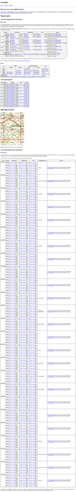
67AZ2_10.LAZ (12, 279)
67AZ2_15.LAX (23, 345)
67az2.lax (26, 33)
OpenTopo (20, 147)
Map (1, 5)
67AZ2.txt (39, 36)
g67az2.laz (12, 40)
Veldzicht (32, 11)
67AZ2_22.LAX (23, 436)
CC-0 (43, 72)
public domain (58, 33)
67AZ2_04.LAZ (12, 201)
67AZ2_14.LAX (23, 332)
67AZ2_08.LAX (23, 253)
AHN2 (20, 60)
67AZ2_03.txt (32, 188)
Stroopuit (7, 13)
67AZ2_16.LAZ (12, 358)
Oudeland (25, 13)
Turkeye (71, 11)
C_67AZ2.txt (39, 46)
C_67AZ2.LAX (27, 46)
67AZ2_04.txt (32, 201)
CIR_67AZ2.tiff (10, 85)
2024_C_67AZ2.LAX (28, 54)
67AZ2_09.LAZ (12, 266)
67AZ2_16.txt (32, 358)
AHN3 (23, 60)
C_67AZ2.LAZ (13, 46)
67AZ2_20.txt (32, 410)
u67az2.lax (26, 41)
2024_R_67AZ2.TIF (20, 76)
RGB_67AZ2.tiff (10, 84)
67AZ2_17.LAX (23, 371)
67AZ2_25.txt (32, 475)
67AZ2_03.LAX (23, 188)
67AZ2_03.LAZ (12, 188)
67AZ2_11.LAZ (12, 292)
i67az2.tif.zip (36, 70)
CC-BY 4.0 (26, 84)
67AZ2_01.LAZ (12, 162)
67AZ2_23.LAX (23, 449)
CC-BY (58, 52)
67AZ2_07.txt (32, 240)
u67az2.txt (39, 41)
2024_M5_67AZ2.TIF (28, 76)
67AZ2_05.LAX (23, 214)
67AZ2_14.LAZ (12, 332)
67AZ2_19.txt (32, 397)
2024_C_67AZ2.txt (40, 54)
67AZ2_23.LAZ (12, 449)
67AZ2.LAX (26, 36)
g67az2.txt (39, 40)
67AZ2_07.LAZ (12, 240)
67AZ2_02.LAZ (12, 175)
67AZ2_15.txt (32, 345)
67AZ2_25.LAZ (12, 475)
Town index (5, 5)
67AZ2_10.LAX (23, 279)
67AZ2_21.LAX (23, 423)
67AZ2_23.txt (32, 449)
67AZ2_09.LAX (23, 266)
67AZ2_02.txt (32, 175)
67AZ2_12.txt (32, 305)
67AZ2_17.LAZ (12, 371)
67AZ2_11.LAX (23, 292)
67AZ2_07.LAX (23, 240)
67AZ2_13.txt (32, 319)
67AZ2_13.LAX (23, 319)
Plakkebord (42, 11)
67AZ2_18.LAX (23, 384)
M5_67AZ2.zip (27, 72)
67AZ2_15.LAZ (12, 345)
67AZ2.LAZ (12, 36)
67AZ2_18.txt (32, 384)
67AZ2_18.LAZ (12, 384)
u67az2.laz (12, 41)
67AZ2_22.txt (32, 436)
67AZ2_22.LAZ (12, 436)
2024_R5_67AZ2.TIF (11, 76)
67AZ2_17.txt (32, 371)
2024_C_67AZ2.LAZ (14, 54)
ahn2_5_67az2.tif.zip (28, 70)
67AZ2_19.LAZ (12, 397)
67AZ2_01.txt (32, 162)
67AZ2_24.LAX (23, 462)
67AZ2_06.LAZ (12, 227)
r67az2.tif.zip (18, 70)
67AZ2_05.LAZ (12, 214)
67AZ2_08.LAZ (12, 253)
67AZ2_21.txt (32, 423)
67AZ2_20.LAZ (12, 410)
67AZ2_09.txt (32, 266)
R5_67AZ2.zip (10, 72)
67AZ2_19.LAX (23, 397)
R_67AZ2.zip (18, 72)
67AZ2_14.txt (32, 332)
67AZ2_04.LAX (23, 201)
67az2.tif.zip (26, 68)
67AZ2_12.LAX (23, 305)
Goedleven (12, 11)
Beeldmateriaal (21, 84)
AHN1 (17, 60)
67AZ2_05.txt (32, 214)
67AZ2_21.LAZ (12, 423)
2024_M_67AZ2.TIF (38, 76)
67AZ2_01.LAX (23, 162)
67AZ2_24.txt (32, 462)
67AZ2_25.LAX (23, 475)
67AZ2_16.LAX (23, 358)
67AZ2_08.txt (32, 253)
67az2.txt (38, 33)
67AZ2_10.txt (32, 279)
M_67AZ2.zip (36, 72)
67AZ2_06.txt (32, 227)
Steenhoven (63, 11)
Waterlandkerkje (52, 11)
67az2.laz (12, 33)
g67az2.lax (26, 40)
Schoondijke (15, 13)
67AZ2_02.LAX (23, 175)
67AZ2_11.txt (32, 292)
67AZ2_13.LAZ (12, 319)
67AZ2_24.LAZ (12, 462)
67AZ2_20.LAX (23, 410)
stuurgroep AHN (53, 167)
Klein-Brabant (22, 11)
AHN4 (28, 60)
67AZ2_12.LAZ (12, 305)
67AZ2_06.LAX (23, 227)
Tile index (11, 5)
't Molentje (2, 11)
